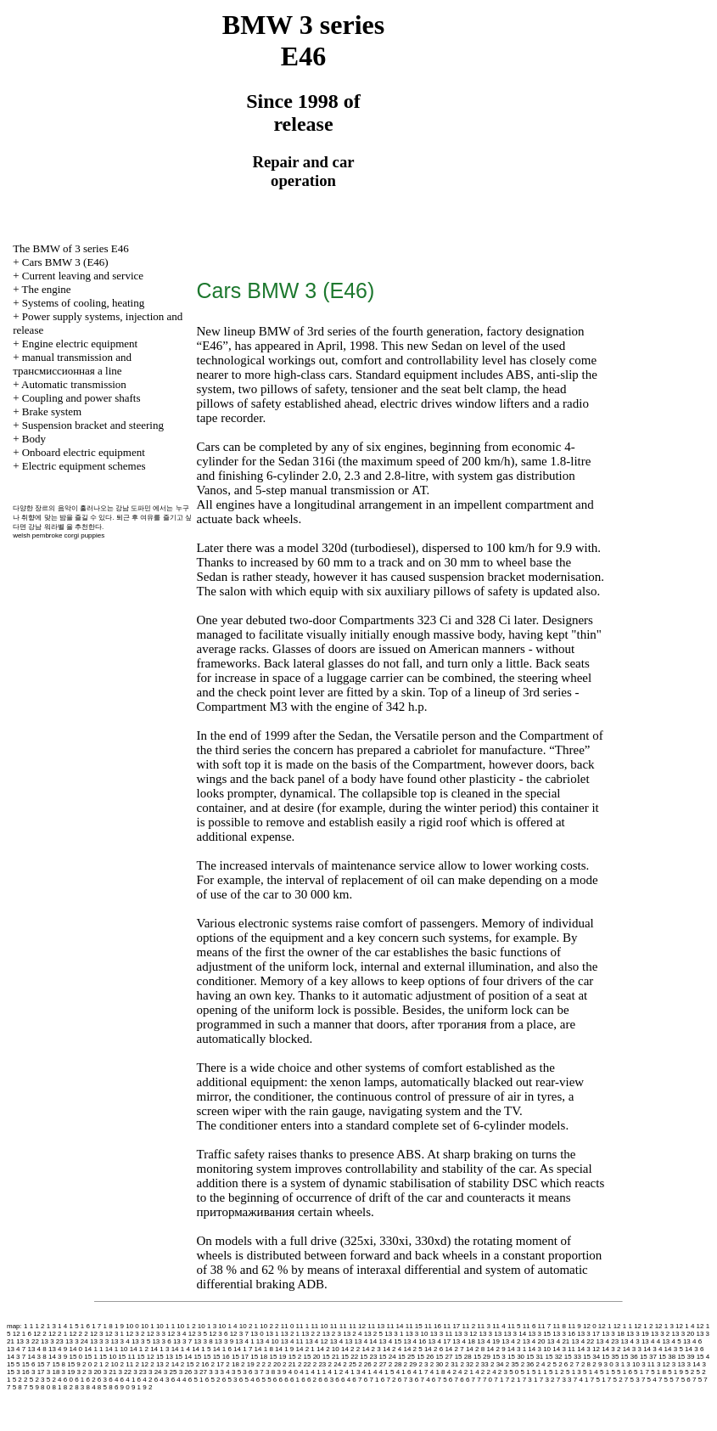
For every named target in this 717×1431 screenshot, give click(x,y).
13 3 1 (393, 1334)
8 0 (45, 1387)
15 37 (648, 1357)
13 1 (272, 1334)
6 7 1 (371, 1379)
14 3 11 (563, 1349)
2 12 (141, 1364)
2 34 (497, 1364)
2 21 (289, 1364)
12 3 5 (197, 1334)
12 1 (605, 1326)
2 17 (217, 1364)
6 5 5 (264, 1379)
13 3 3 (99, 1341)
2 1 (98, 1364)
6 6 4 (342, 1379)
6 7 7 (473, 1379)
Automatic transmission (73, 384)
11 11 (338, 1326)
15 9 (74, 1364)
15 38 (666, 1357)
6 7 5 (439, 1379)
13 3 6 (161, 1341)
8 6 (113, 1387)
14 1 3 (159, 1349)
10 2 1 (248, 1326)
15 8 (58, 1364)
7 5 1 (598, 1379)
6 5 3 (230, 1379)
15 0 (75, 1357)
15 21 (330, 1357)
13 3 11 (441, 1334)
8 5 (102, 1387)
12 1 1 (622, 1326)
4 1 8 (437, 1372)
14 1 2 (139, 1349)
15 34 (591, 1357)
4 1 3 (353, 1372)
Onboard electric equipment (83, 452)
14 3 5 (673, 1349)
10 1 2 (185, 1326)
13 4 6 (692, 1341)
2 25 (349, 1364)
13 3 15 (539, 1334)
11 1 (303, 1326)
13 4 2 (510, 1341)
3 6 (247, 1372)
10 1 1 (165, 1326)
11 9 (574, 1326)
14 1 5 (201, 1349)
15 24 (387, 1357)
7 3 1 (530, 1379)
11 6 (529, 1326)
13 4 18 (463, 1341)
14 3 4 (652, 1349)
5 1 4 (590, 1372)
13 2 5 (373, 1334)
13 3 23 (52, 1341)
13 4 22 (583, 1341)
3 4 (225, 1372)
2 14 (172, 1364)
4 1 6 (404, 1372)
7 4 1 (581, 1379)
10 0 (132, 1326)
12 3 (97, 1334)
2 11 (127, 1364)
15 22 (349, 1357)
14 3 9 (57, 1357)
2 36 (528, 1364)
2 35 (512, 1364)
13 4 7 (16, 1349)
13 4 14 (366, 1341)
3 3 (213, 1372)
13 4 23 (608, 1341)
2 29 (410, 1364)
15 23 (368, 1357)
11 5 (514, 1326)
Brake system (51, 411)
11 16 (432, 1326)
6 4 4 (179, 1379)
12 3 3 (156, 1334)
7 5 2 (615, 1379)
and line (72, 364)
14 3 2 (611, 1349)
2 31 (452, 1364)
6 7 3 (405, 1379)
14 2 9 (495, 1349)
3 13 (679, 1364)
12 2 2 (78, 1334)
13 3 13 (490, 1334)
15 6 (29, 1364)
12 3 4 (176, 1334)
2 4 (540, 1364)
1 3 (51, 1326)
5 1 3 (573, 1372)
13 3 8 (202, 1341)
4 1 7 (421, 1372)
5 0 (513, 1372)
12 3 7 (239, 1334)
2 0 (87, 1364)
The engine (46, 289)
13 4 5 (671, 1341)
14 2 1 (305, 1349)
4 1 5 (387, 1372)
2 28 (395, 1364)
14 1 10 (116, 1349)
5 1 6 (624, 1372)
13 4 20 (534, 1341)
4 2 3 (499, 1372)
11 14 (394, 1326)
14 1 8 (264, 1349)
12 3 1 (114, 1334)
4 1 (304, 1372)
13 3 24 (76, 1341)
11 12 (357, 1326)
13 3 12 (466, 1334)
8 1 (56, 1387)
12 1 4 (684, 1326)
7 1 (498, 1379)
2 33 (482, 1364)
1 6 (85, 1326)
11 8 (559, 1326)
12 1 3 (664, 1326)
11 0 (287, 1326)
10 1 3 (207, 1326)
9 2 (147, 1387)
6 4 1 (128, 1379)
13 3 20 (683, 1334)
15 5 (13, 1364)
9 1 (136, 1387)
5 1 (525, 1372)
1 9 (119, 1326)
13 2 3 (331, 1334)
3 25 (170, 1372)
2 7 (575, 1364)
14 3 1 (516, 1349)
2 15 (187, 1364)
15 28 (463, 1357)
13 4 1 (244, 1341)
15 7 (44, 1364)
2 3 (423, 1364)
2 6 (563, 1364)
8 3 (79, 1387)
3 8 (270, 1372)
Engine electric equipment (79, 343)
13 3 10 (417, 1334)
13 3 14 (514, 1334)
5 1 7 (641, 1372)
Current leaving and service (82, 275)
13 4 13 (341, 1341)
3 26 (186, 1372)
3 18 (53, 1372)
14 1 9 (284, 1349)
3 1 (620, 1364)
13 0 (257, 1334)
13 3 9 (224, 1341)
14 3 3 (632, 1349)
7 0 (487, 1379)
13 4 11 (292, 1341)
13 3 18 (613, 1334)
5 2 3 (37, 1379)
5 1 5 (607, 1372)
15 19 (277, 1357)
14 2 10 (327, 1349)
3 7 (259, 1372)
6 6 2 (308, 1379)
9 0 (125, 1387)
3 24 (155, 1372)
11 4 (499, 1326)
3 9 (281, 1372)
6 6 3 (325, 1379)
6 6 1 (292, 1379)
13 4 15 (390, 1341)
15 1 (91, 1357)
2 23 (320, 1364)
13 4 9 (57, 1349)
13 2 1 (290, 1334)
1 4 (62, 1326)
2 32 (466, 1364)
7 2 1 (513, 1379)
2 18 (232, 1364)
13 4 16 (414, 1341)
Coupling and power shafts (81, 398)
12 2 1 (57, 1334)
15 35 (610, 1357)
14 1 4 (180, 1349)
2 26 (365, 1364)
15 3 (499, 1357)
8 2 (68, 1387)
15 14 (183, 1357)
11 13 (375, 1326)
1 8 (108, 1326)
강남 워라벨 (46, 527)
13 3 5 (141, 1341)
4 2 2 (482, 1372)
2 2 (261, 1364)
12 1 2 (643, 1326)
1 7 (96, 1326)
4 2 (452, 1372)
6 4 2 (145, 1379)
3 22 (125, 1372)
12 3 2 (135, 1334)
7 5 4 (649, 1379)
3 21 (110, 1372)
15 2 (295, 1357)
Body (34, 438)
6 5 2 (213, 1379)
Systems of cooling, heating (83, 302)
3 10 (633, 1364)
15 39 (685, 1357)
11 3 (483, 1326)
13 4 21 (558, 1341)
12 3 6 (218, 1334)
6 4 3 (162, 1379)
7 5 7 (700, 1379)
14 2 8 (475, 1349)
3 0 (608, 1364)
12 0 (590, 1326)
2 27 (380, 1364)
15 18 (258, 1357)
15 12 (145, 1357)
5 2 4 (54, 1379)
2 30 (437, 1364)
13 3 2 (660, 1334)
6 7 (356, 1379)
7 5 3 (632, 1379)
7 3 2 (547, 1379)
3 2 (81, 1372)
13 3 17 (588, 1334)
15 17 (240, 1357)
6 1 (79, 1379)
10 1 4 (227, 1326)
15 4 (703, 1357)
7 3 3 (564, 1379)
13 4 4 (650, 1341)
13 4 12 (316, 1341)
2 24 (335, 1364)
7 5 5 (666, 1379)
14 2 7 (454, 1349)
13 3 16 (563, 1334)
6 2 (91, 1379)
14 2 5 (412, 1349)
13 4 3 (629, 1341)
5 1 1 (539, 1372)
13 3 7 (182, 1341)
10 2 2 (269, 1326)
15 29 (481, 1357)
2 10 (112, 1364)
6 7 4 (422, 1379)
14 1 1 (93, 1349)
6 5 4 (247, 1379)
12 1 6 (22, 1334)
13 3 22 (27, 1341)
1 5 (73, 1326)
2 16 (203, 1364)
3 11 (648, 1364)
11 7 (545, 1326)
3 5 (236, 1372)
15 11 (126, 1357)
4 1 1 (318, 1372)
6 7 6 (456, 1379)
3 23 (140, 1372)
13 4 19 (488, 1341)
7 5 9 (31, 1387)
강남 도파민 (133, 508)
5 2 (689, 1372)
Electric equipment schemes (84, 465)
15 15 (201, 1357)
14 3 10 (539, 1349)
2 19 (248, 1364)
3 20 (95, 1372)
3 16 (23, 1372)
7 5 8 (14, 1387)
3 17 (38, 1372)
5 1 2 (556, 1372)
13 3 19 (637, 1334)
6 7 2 (388, 1379)
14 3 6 (694, 1349)
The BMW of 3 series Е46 (71, 248)
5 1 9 (675, 1372)
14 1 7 (242, 1349)
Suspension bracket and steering (93, 425)
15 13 (164, 1357)
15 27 (443, 1357)
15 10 (107, 1357)
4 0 (293, 1372)
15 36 (629, 1357)
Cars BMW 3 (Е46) (65, 262)
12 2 (40, 1334)
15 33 (572, 1357)
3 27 (200, 1372)
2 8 (586, 1364)
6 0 (68, 1379)
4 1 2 (336, 1372)
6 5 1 (196, 1379)
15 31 (534, 1357)
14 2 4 (392, 1349)
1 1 (28, 1326)
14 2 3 (370, 1349)
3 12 (663, 1364)
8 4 (91, 1387)
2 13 (157, 1364)
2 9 (597, 1364)
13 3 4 (119, 1341)
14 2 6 (433, 1349)
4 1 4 (370, 1372)
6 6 (278, 1379)
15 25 (406, 1357)
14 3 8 (36, 1357)
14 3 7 (16, 1357)
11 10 (319, 1326)
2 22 (304, 1364)
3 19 (69, 1372)
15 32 (554, 1357)
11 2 (469, 1326)
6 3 (102, 1379)
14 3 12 (588, 1349)
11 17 (451, 1326)
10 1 (147, 1326)
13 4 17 (439, 1341)
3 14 (694, 1364)
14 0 (75, 1349)
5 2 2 (20, 1379)
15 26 (425, 1357)
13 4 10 (267, 1341)
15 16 (221, 1357)
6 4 (113, 1379)
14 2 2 (350, 1349)
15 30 (515, 1357)
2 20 (274, 1364)
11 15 (414, 1326)
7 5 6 (683, 1379)
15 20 (312, 1357)
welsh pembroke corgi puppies (58, 535)
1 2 (39, 1326)
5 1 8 (658, 1372)
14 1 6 (222, 1349)
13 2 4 (352, 1334)
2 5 (552, 1364)
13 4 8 (36, 1349)
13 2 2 (310, 1334)
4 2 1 (465, 1372)
